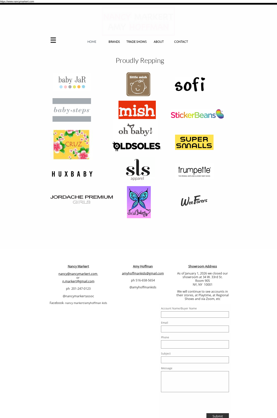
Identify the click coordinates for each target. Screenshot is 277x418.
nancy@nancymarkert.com (77, 274)
